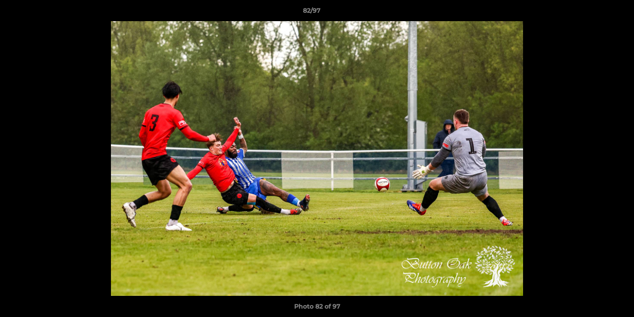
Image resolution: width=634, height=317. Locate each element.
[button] (597, 13)
